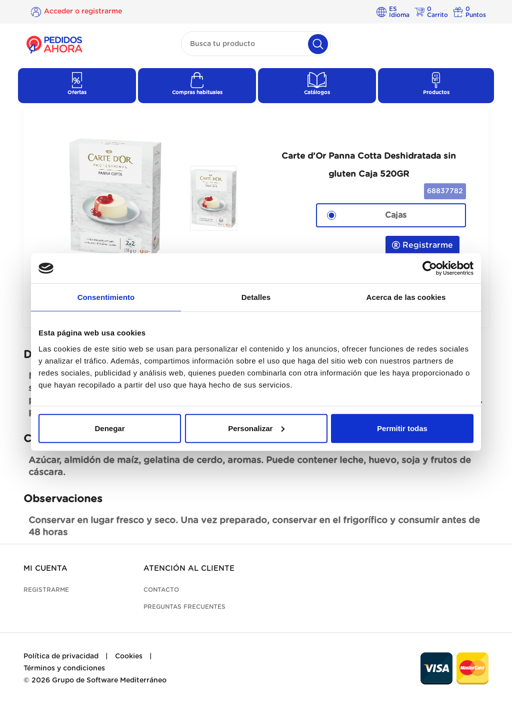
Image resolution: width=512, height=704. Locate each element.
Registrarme (422, 245)
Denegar (109, 428)
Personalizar (256, 428)
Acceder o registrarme (83, 11)
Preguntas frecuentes (185, 607)
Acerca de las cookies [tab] (406, 297)
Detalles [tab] (256, 297)
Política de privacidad (61, 656)
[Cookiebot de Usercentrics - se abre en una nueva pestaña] (430, 268)
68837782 (445, 191)
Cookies (128, 656)
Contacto (161, 590)
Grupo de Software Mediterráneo (109, 680)
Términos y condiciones (64, 668)
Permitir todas (402, 428)
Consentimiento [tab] (106, 297)
